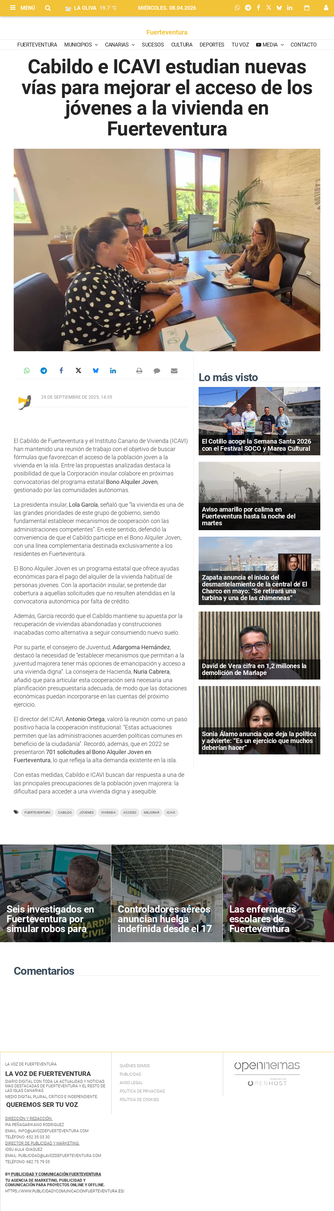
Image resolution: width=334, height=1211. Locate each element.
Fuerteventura (167, 32)
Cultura (181, 45)
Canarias (117, 45)
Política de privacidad (142, 1091)
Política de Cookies (139, 1099)
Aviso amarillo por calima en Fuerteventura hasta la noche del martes (249, 516)
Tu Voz (240, 45)
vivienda (108, 812)
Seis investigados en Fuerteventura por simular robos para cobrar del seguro (50, 923)
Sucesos (153, 45)
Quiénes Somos (135, 1066)
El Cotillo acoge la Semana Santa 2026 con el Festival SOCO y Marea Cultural (256, 444)
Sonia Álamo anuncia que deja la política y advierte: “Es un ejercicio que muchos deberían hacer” (259, 740)
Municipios (78, 45)
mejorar (151, 812)
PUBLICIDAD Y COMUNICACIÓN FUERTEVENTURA (56, 1174)
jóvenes (86, 812)
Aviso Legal (131, 1082)
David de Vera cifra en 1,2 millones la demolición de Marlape (254, 669)
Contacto (303, 45)
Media (270, 45)
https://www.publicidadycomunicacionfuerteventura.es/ (65, 1191)
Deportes (212, 45)
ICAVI (171, 812)
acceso (129, 812)
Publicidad (130, 1074)
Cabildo (65, 812)
